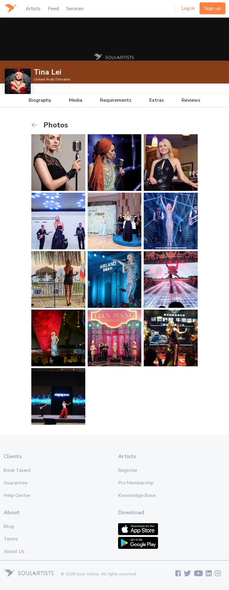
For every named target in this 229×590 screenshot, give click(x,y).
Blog (9, 526)
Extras (156, 100)
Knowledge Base (137, 495)
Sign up (212, 8)
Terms (11, 539)
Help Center (17, 495)
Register (127, 470)
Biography (40, 100)
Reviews (191, 100)
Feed (53, 8)
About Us (14, 552)
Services (75, 8)
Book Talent (17, 470)
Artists (33, 8)
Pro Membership (136, 483)
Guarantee (15, 483)
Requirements (115, 100)
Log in (188, 8)
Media (75, 100)
